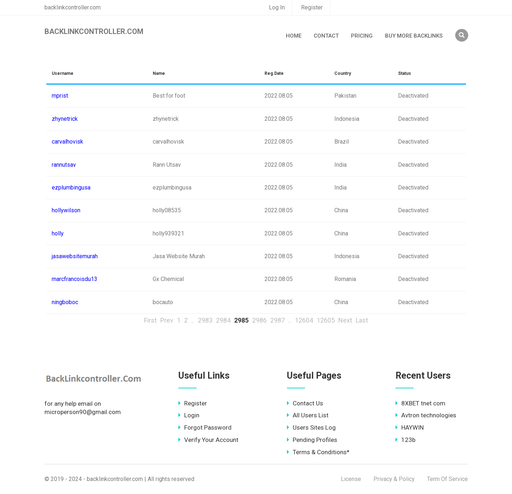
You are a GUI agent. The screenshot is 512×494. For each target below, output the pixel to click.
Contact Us (305, 403)
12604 (304, 320)
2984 (223, 320)
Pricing (362, 36)
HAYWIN (409, 427)
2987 (277, 320)
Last (362, 320)
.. (192, 320)
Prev (166, 320)
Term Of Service (447, 479)
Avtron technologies (425, 415)
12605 (326, 320)
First (150, 320)
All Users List (308, 415)
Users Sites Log (311, 427)
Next (345, 320)
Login (188, 415)
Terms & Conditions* (318, 452)
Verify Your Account (208, 439)
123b (405, 439)
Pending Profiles (312, 439)
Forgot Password (205, 427)
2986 (259, 320)
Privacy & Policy (394, 479)
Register (312, 7)
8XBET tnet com (420, 403)
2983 (205, 320)
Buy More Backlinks (414, 36)
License (351, 479)
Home (293, 36)
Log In (277, 7)
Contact (326, 36)
